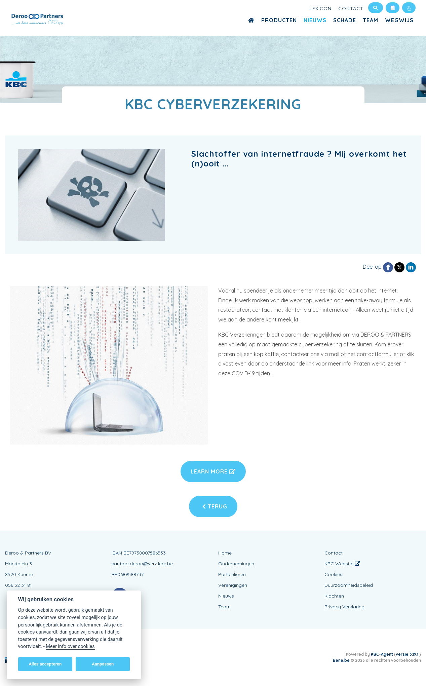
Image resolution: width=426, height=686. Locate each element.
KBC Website (342, 564)
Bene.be (341, 660)
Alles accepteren (45, 663)
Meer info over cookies (70, 646)
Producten (279, 20)
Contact (350, 8)
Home (225, 553)
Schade (344, 20)
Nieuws (315, 20)
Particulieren (232, 574)
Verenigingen (232, 585)
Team (370, 20)
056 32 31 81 (18, 585)
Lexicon (321, 8)
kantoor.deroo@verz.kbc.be (142, 564)
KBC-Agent (382, 654)
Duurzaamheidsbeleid (348, 585)
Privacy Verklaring (344, 607)
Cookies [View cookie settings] (333, 574)
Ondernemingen (236, 564)
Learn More (213, 471)
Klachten (334, 596)
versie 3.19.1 (407, 654)
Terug (214, 506)
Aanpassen (103, 663)
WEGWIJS (399, 20)
